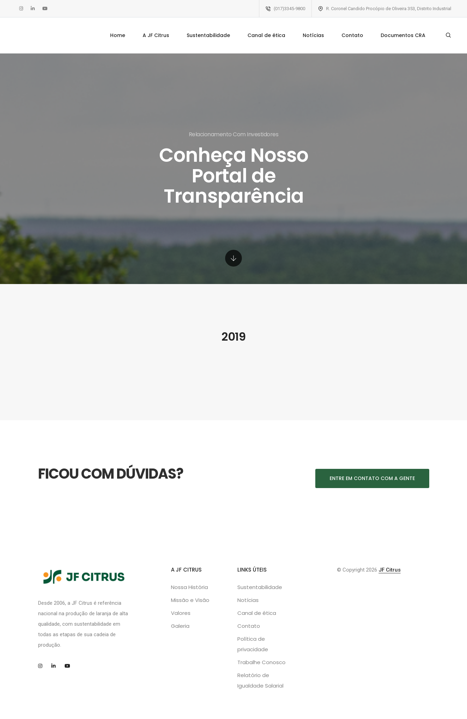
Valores (181, 613)
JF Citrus (390, 570)
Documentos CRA (403, 35)
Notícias (313, 35)
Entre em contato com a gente (372, 478)
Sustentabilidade (208, 35)
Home (117, 35)
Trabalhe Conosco (261, 662)
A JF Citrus (156, 35)
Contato (352, 35)
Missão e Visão (190, 600)
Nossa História (189, 587)
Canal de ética (266, 35)
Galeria (180, 626)
